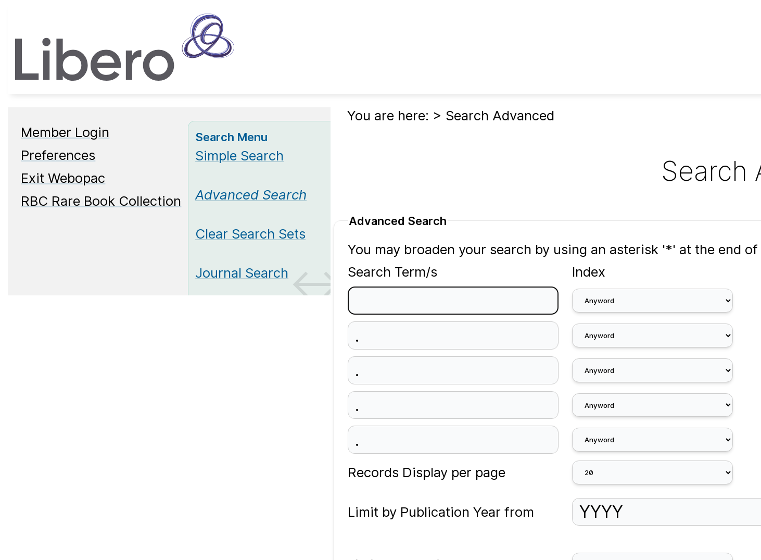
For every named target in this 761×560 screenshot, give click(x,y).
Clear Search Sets (250, 234)
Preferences (58, 155)
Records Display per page (426, 472)
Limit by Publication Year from (441, 512)
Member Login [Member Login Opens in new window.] (65, 132)
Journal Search (241, 273)
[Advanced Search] (251, 194)
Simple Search (239, 155)
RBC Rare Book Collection (101, 201)
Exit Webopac (63, 178)
